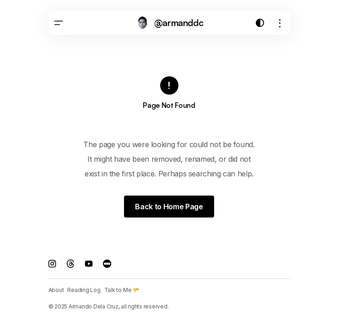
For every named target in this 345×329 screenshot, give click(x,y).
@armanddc (178, 22)
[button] (59, 23)
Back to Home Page (169, 206)
